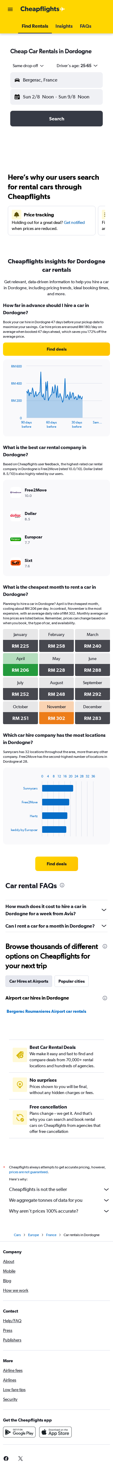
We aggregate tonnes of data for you (59, 1200)
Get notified (74, 222)
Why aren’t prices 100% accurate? (59, 1211)
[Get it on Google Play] (19, 1432)
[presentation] (62, 885)
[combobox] (28, 66)
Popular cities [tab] (71, 981)
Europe (33, 1235)
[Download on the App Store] (55, 1432)
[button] (10, 9)
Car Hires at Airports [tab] (28, 981)
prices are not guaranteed (28, 1172)
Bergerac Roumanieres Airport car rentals (46, 1011)
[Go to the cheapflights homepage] (42, 9)
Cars (17, 1235)
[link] (56, 349)
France (51, 1235)
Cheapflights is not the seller (59, 1189)
